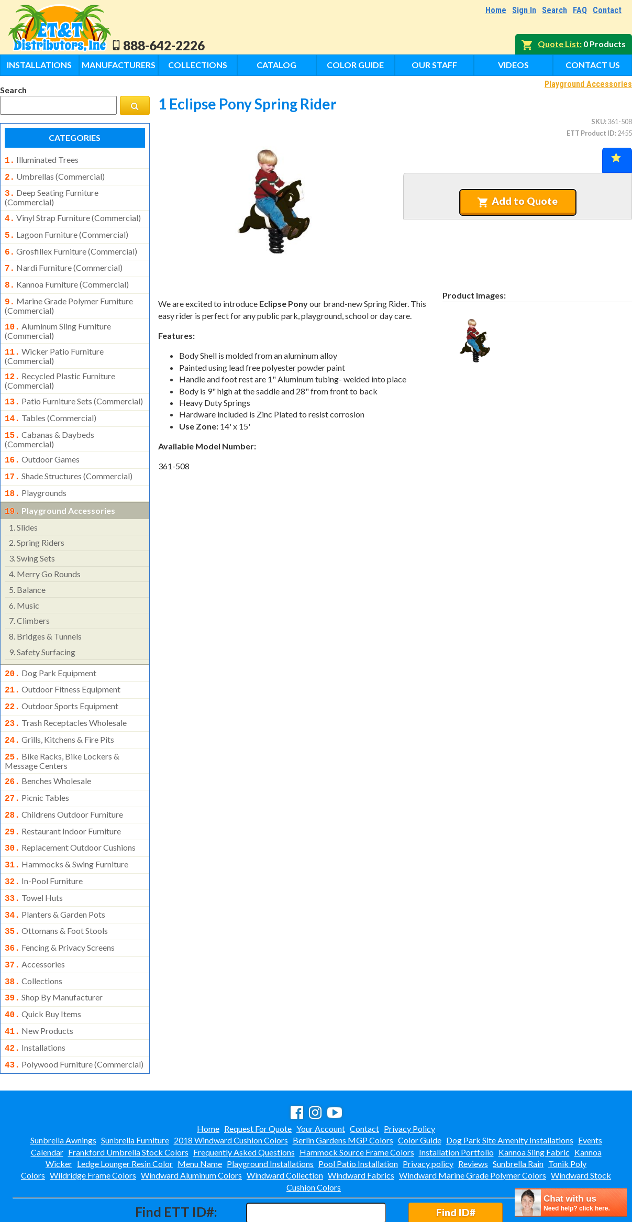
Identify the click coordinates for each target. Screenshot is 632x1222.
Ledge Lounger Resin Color (125, 1119)
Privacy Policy (409, 1083)
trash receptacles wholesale (66, 700)
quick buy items (43, 973)
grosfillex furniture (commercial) (71, 246)
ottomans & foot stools (56, 895)
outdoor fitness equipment (62, 668)
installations (35, 1004)
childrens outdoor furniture (64, 786)
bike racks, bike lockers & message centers (62, 734)
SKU (598, 121)
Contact (607, 10)
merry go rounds (45, 554)
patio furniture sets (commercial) (74, 388)
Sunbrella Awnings (63, 1095)
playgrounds (35, 475)
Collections (197, 65)
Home (495, 10)
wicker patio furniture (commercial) (54, 344)
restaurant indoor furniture (63, 802)
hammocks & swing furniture (66, 833)
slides (23, 507)
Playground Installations (270, 1119)
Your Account (320, 1083)
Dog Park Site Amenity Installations (509, 1095)
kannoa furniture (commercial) (67, 277)
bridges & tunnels (45, 616)
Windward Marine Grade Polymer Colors (472, 1130)
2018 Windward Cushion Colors (231, 1095)
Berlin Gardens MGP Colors (343, 1095)
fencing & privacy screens (60, 911)
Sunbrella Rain (518, 1119)
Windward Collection (285, 1130)
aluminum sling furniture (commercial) (58, 320)
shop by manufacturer (54, 957)
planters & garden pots (55, 880)
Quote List (559, 44)
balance (27, 570)
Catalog (276, 65)
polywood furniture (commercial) (74, 1020)
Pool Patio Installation (358, 1119)
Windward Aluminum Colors (191, 1130)
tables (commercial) (50, 404)
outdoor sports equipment (61, 684)
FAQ (580, 10)
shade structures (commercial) (68, 459)
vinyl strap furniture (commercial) (73, 215)
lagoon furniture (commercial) (66, 230)
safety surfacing (42, 632)
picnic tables (37, 770)
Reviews (473, 1119)
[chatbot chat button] (571, 1202)
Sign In (524, 10)
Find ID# (455, 1167)
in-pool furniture (44, 848)
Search (554, 10)
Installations (39, 65)
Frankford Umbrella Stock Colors (128, 1107)
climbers (29, 601)
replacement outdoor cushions (70, 817)
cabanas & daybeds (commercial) (49, 423)
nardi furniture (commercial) (64, 261)
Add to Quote (518, 201)
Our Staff (434, 65)
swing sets (32, 538)
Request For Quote (258, 1083)
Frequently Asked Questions (244, 1107)
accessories (35, 926)
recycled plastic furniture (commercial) (60, 368)
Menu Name (200, 1119)
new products (39, 989)
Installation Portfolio (456, 1107)
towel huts (34, 864)
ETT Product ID (591, 133)
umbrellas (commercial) (55, 175)
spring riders (36, 522)
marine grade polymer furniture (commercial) (69, 296)
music (24, 585)
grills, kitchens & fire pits (59, 715)
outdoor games (42, 443)
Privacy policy (428, 1119)
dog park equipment (50, 653)
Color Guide (355, 65)
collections (33, 942)
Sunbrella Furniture (135, 1095)
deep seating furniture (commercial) (51, 194)
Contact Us (593, 65)
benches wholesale (48, 755)
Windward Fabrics (361, 1130)
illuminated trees (42, 160)
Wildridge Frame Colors (93, 1130)
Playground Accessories (588, 84)
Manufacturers (119, 65)
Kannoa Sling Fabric (534, 1107)
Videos (513, 65)
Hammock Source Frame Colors (357, 1107)
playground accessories (60, 492)
